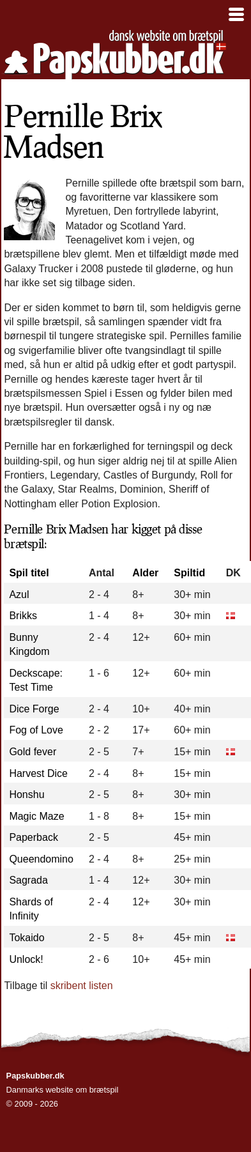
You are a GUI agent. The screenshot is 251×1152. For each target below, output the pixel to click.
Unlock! (26, 959)
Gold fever (32, 751)
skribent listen (81, 985)
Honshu (26, 794)
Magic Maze (36, 816)
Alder (145, 572)
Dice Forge (34, 708)
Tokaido (26, 937)
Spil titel (29, 572)
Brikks (23, 615)
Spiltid (189, 572)
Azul (19, 594)
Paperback (33, 837)
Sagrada (28, 880)
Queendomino (41, 859)
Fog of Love (36, 730)
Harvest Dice (38, 773)
